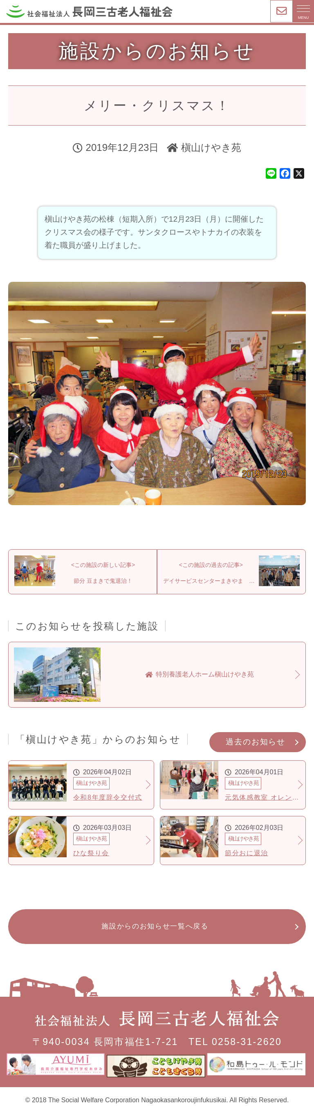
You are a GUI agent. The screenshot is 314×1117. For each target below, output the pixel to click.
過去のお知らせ (255, 747)
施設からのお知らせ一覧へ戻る (155, 932)
